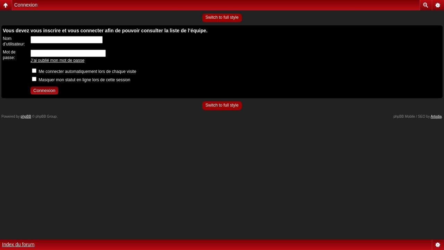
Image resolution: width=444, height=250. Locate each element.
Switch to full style (221, 17)
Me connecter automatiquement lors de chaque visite (84, 71)
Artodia (436, 116)
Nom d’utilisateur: (14, 41)
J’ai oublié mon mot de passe (57, 60)
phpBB (26, 116)
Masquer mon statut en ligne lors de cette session (81, 79)
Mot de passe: (9, 55)
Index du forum (18, 244)
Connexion (25, 5)
